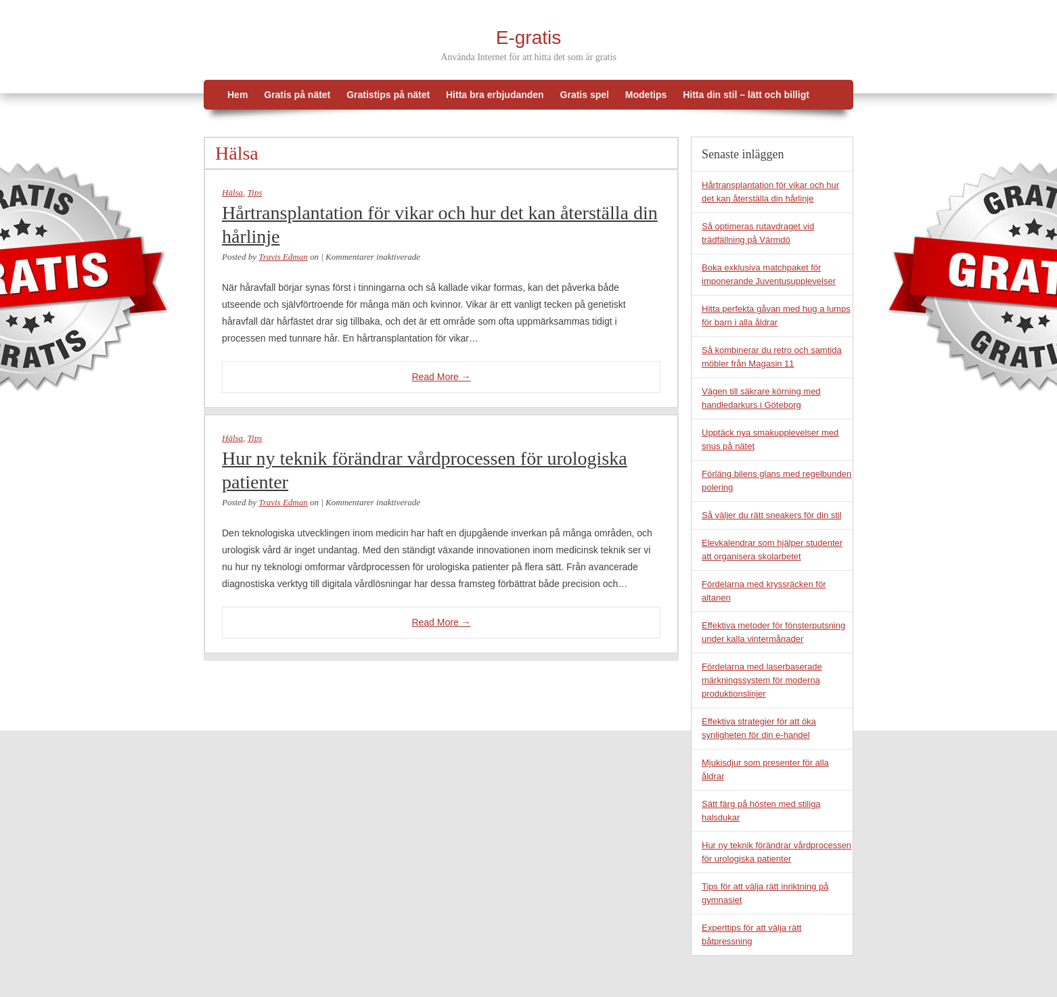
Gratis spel (584, 94)
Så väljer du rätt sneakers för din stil (772, 515)
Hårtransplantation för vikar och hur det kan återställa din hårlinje (440, 224)
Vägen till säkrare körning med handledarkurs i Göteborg (761, 398)
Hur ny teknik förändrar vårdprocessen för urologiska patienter (424, 470)
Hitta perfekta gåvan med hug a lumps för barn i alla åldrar (776, 315)
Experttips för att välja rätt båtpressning (751, 934)
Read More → (440, 376)
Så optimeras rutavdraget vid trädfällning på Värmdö (758, 233)
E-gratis (528, 37)
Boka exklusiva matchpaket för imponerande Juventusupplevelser (769, 274)
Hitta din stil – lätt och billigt (746, 94)
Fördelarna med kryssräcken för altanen (764, 591)
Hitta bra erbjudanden (495, 94)
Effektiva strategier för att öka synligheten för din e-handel (759, 728)
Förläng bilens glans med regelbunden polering (776, 480)
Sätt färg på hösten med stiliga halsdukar (761, 810)
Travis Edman (283, 257)
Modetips (646, 94)
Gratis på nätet (297, 94)
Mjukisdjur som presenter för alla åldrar (765, 769)
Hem (237, 94)
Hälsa (232, 192)
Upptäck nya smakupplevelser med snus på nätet (770, 439)
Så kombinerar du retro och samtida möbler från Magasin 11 (772, 357)
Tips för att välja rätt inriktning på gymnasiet (765, 893)
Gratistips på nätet (388, 94)
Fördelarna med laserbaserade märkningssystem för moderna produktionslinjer (762, 680)
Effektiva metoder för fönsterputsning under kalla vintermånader (773, 632)
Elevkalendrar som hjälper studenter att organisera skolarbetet (772, 549)
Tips (255, 192)
